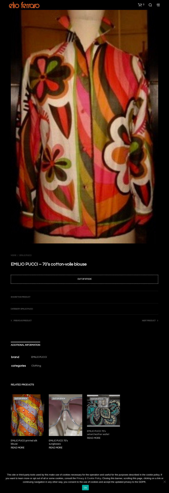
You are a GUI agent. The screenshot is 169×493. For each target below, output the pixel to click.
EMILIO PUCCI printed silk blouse (24, 442)
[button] (141, 4)
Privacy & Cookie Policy (88, 478)
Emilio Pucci (25, 255)
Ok (85, 487)
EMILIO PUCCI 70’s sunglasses (58, 441)
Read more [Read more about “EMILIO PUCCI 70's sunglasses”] (56, 446)
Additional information (25, 345)
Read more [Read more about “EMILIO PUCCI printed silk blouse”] (17, 447)
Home (13, 255)
